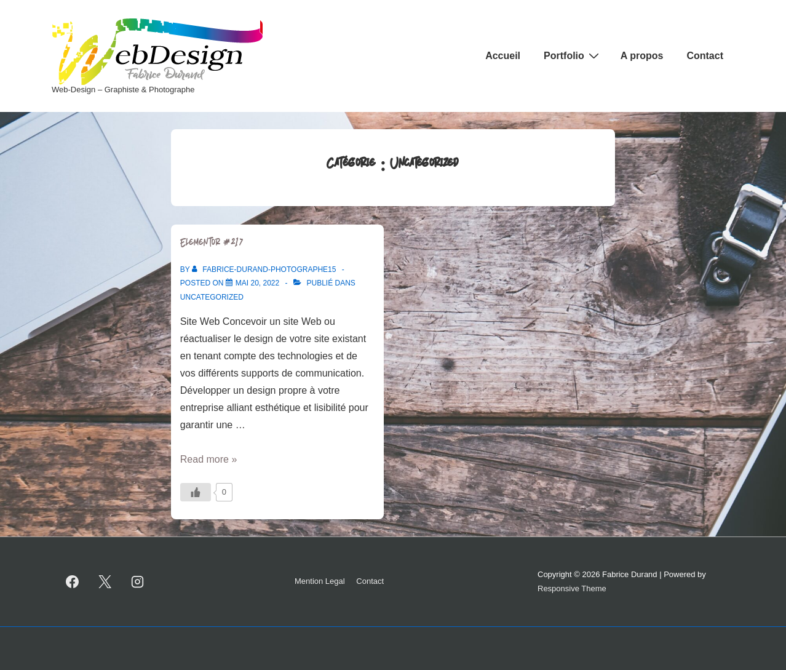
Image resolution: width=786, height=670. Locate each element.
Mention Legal (320, 581)
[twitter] (105, 582)
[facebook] (72, 582)
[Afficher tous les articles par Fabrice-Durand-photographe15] (265, 269)
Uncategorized (212, 297)
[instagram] (137, 582)
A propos (642, 55)
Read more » (208, 459)
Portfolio (573, 55)
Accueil (502, 55)
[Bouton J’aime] (195, 492)
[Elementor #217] (257, 283)
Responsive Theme (572, 588)
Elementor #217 (212, 244)
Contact (704, 55)
